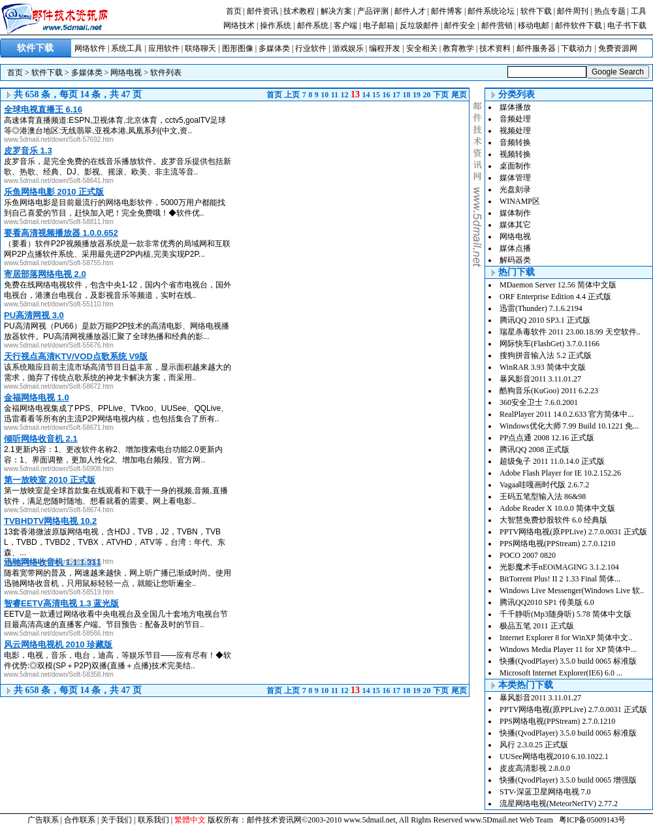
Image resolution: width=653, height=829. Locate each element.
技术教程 (299, 11)
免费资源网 (617, 48)
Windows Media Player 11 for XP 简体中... (568, 649)
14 (366, 94)
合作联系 (79, 819)
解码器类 (515, 260)
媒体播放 (515, 107)
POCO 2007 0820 (528, 555)
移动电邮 (533, 25)
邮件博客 (446, 11)
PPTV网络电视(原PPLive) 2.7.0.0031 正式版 (573, 531)
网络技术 (239, 25)
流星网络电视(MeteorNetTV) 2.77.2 (559, 803)
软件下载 (536, 11)
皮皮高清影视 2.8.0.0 (535, 768)
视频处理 (515, 130)
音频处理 (515, 118)
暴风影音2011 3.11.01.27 (540, 378)
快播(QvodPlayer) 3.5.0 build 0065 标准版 (568, 661)
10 (324, 94)
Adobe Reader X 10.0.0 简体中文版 (557, 508)
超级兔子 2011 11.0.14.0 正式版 (552, 461)
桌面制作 (515, 166)
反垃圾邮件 (419, 25)
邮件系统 (312, 25)
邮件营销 (497, 25)
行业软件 (310, 48)
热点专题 (610, 11)
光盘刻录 (515, 189)
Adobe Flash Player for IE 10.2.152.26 (560, 473)
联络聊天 (200, 48)
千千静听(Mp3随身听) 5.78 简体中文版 (565, 614)
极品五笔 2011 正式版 (537, 625)
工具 (638, 11)
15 (376, 94)
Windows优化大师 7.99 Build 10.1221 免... (569, 426)
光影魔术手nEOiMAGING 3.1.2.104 (559, 567)
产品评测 (373, 11)
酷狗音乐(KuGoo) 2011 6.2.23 (549, 390)
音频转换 (515, 142)
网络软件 (90, 48)
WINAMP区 (520, 201)
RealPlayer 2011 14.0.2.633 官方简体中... (566, 414)
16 (386, 94)
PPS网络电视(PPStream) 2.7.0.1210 (557, 543)
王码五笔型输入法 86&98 (543, 496)
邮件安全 (459, 25)
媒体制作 (515, 213)
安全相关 (422, 48)
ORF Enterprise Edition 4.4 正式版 (555, 296)
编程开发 (384, 48)
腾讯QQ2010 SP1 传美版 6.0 (547, 602)
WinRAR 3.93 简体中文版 (543, 367)
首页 (234, 11)
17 (396, 94)
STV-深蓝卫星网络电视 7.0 (545, 791)
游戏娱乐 (348, 48)
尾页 (459, 94)
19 (417, 94)
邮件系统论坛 (491, 11)
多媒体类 (274, 48)
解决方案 (336, 11)
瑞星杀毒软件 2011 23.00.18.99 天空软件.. (570, 331)
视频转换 (515, 154)
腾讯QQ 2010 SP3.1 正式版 (545, 320)
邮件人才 (410, 11)
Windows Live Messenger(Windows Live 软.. (572, 590)
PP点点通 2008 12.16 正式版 (547, 437)
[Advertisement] (359, 192)
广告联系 (43, 819)
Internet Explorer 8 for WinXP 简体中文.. (566, 637)
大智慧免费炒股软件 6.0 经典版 (553, 520)
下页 (441, 94)
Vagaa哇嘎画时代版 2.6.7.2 (544, 484)
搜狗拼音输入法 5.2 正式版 (546, 355)
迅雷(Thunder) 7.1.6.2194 (541, 308)
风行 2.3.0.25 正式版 (534, 744)
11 (334, 94)
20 (427, 94)
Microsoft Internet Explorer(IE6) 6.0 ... (561, 672)
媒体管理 (515, 177)
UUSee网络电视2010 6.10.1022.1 (554, 756)
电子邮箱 (378, 25)
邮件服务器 (536, 48)
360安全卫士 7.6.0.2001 (539, 402)
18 (407, 94)
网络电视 (126, 72)
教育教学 (458, 48)
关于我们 (116, 819)
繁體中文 (190, 819)
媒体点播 (515, 248)
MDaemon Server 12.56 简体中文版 (558, 284)
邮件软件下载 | (581, 25)
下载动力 (576, 48)
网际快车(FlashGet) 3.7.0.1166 (549, 343)
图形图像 (237, 48)
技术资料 (495, 48)
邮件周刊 (572, 11)
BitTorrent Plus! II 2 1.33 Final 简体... (560, 578)
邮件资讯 (262, 11)
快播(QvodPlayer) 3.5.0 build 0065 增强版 (568, 780)
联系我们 (153, 819)
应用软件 (164, 48)
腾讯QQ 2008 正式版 (534, 449)
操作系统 (275, 25)
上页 (292, 94)
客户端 (345, 25)
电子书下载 (626, 25)
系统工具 (126, 48)
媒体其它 (515, 224)
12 (345, 94)
